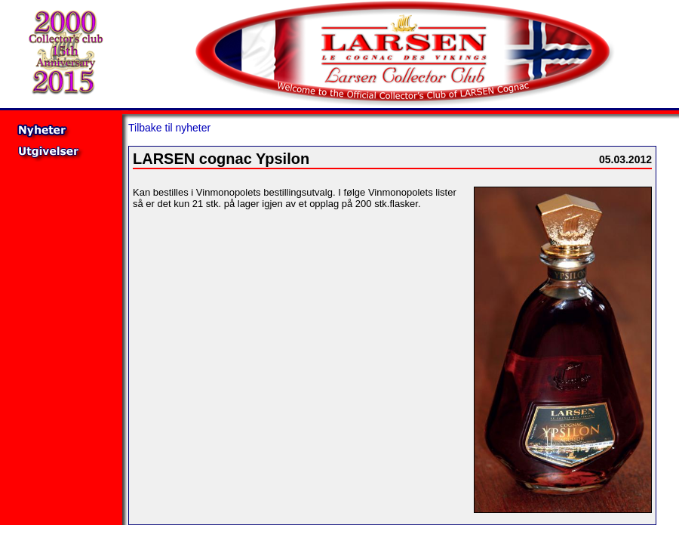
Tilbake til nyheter (169, 128)
